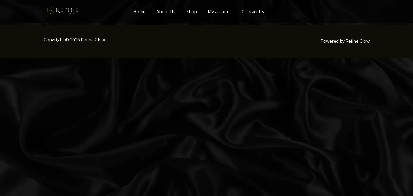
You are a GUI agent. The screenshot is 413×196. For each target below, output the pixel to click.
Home (139, 12)
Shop (191, 12)
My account (219, 12)
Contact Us (253, 12)
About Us (165, 12)
